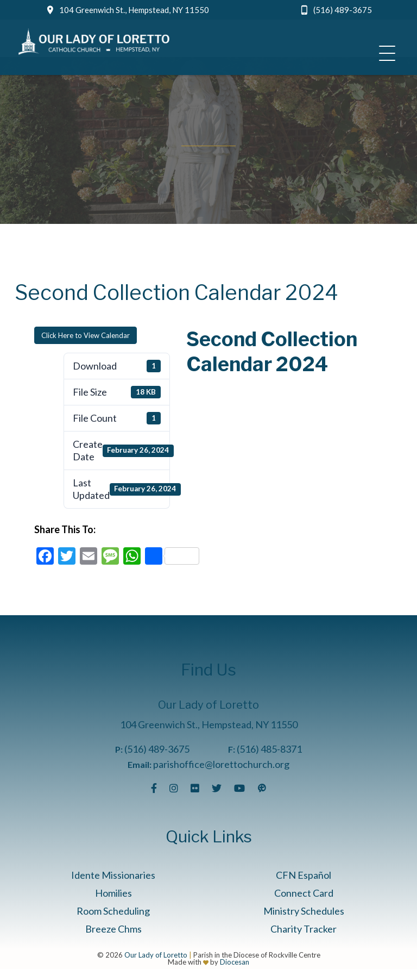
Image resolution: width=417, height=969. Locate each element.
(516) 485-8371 (269, 749)
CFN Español (303, 875)
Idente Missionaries (113, 875)
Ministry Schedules (303, 911)
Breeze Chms (113, 929)
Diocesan (234, 962)
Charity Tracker (303, 929)
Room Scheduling (113, 911)
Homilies (113, 893)
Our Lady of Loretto (155, 955)
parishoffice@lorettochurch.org (221, 764)
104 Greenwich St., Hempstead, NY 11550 (134, 10)
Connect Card (303, 893)
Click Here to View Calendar (85, 335)
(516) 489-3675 (342, 10)
